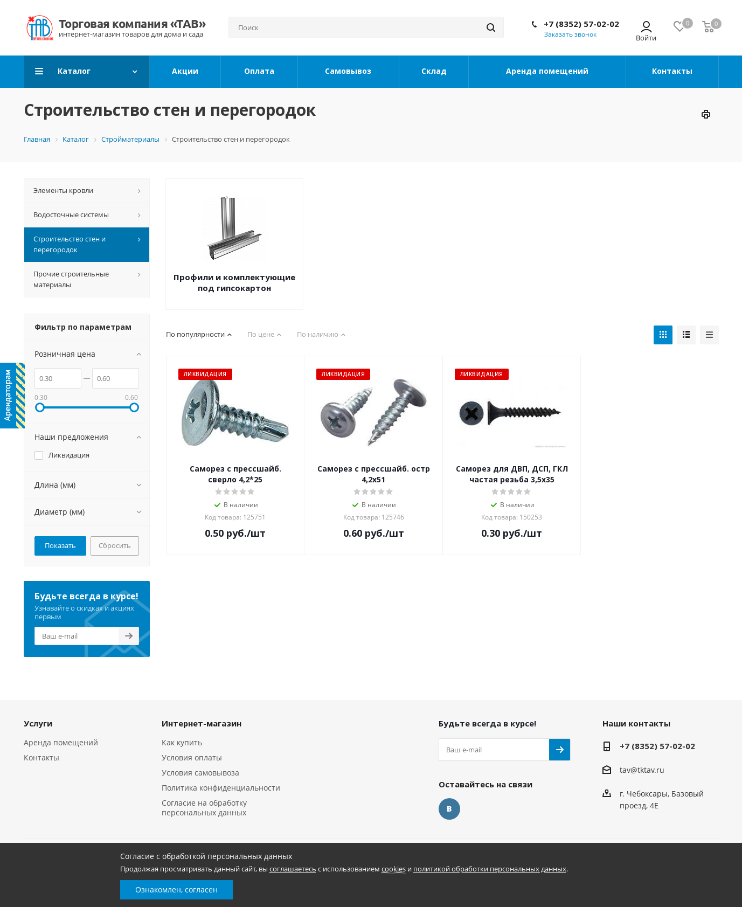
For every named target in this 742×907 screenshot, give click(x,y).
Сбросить (115, 545)
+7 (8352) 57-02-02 (581, 23)
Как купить (182, 742)
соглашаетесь (292, 869)
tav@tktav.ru (642, 770)
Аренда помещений (61, 742)
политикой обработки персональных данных (489, 869)
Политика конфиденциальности (221, 788)
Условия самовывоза (200, 772)
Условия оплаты (192, 757)
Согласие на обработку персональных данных (204, 808)
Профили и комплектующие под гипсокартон (234, 282)
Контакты (41, 757)
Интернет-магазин (201, 723)
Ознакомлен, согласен (176, 889)
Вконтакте (449, 809)
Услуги (38, 723)
